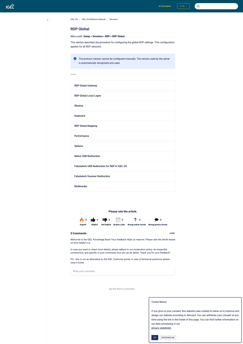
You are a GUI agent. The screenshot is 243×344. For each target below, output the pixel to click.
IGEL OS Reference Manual (94, 19)
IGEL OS (74, 19)
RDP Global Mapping (85, 125)
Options (78, 146)
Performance (81, 136)
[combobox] (216, 6)
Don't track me (168, 337)
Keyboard (79, 115)
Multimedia (80, 186)
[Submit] (198, 6)
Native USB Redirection (87, 156)
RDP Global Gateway (85, 85)
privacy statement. (161, 327)
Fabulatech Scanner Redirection (92, 176)
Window (78, 105)
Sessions (113, 19)
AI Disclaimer (165, 6)
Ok (155, 337)
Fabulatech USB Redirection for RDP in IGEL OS (100, 166)
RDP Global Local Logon (87, 95)
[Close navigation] (47, 20)
